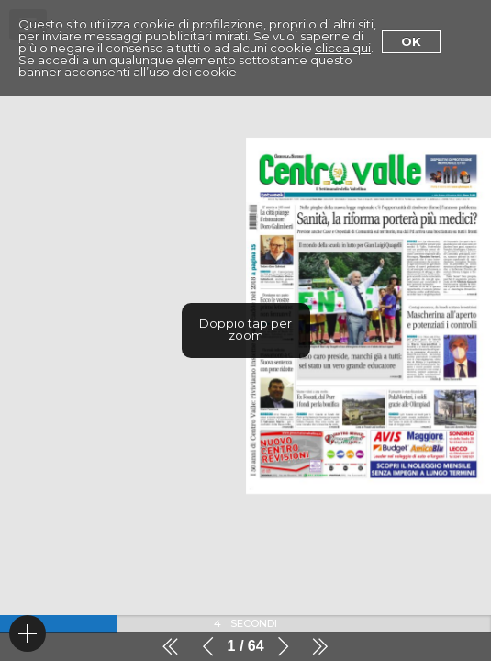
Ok (411, 41)
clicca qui (343, 47)
